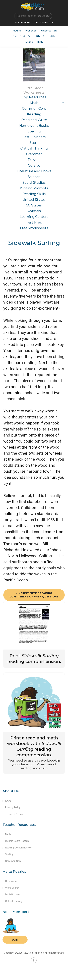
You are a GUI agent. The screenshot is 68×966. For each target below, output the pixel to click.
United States (34, 200)
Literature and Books (34, 171)
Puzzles (34, 160)
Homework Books (34, 126)
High (40, 42)
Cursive (34, 165)
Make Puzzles (14, 872)
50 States (34, 205)
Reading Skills (34, 194)
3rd (30, 36)
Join (15, 939)
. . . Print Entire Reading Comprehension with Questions (34, 595)
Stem (34, 143)
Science (34, 177)
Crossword (10, 881)
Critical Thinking (34, 148)
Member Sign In (22, 22)
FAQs (7, 800)
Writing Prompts (34, 188)
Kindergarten (49, 30)
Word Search (11, 887)
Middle (29, 42)
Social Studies (34, 183)
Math (34, 103)
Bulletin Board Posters (16, 840)
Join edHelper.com (44, 22)
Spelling (34, 131)
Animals (34, 211)
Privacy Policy (11, 807)
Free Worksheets (34, 228)
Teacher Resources (19, 825)
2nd (22, 36)
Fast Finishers (34, 137)
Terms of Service (13, 814)
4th (38, 36)
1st (15, 36)
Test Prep (34, 222)
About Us (11, 791)
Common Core (34, 108)
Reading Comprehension (17, 847)
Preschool (31, 30)
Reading (17, 30)
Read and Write (34, 120)
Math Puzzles (11, 894)
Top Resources (34, 97)
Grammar (34, 154)
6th (52, 36)
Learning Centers (34, 217)
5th (45, 36)
